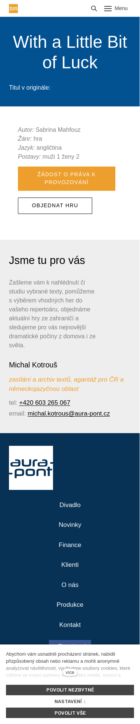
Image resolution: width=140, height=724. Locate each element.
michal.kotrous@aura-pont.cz (69, 413)
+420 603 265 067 (44, 402)
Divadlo (70, 505)
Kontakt (70, 624)
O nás (70, 584)
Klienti (69, 564)
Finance (70, 545)
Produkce (70, 604)
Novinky (70, 524)
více (70, 672)
